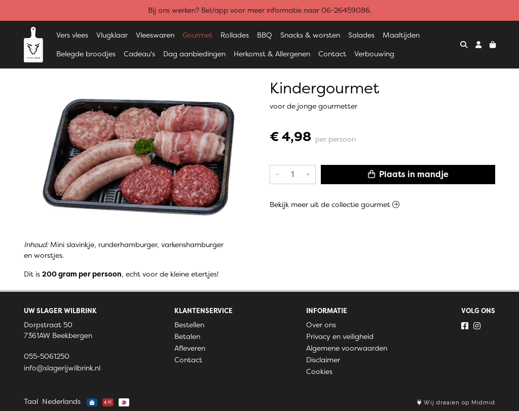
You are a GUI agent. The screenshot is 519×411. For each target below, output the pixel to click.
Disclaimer (323, 359)
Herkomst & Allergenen (272, 53)
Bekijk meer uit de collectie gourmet (334, 204)
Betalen (187, 336)
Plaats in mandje (408, 174)
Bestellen (189, 324)
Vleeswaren (155, 35)
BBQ (264, 35)
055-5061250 (46, 356)
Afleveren (189, 348)
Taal (31, 401)
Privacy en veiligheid (340, 336)
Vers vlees (72, 35)
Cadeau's (139, 53)
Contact (332, 53)
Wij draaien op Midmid (456, 402)
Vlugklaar (112, 35)
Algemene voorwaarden (346, 348)
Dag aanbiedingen (194, 53)
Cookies (319, 371)
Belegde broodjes (86, 53)
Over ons (321, 324)
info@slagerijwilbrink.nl (62, 367)
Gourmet (197, 35)
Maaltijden (401, 35)
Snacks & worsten (310, 35)
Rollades (234, 35)
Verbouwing (374, 53)
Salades (361, 35)
